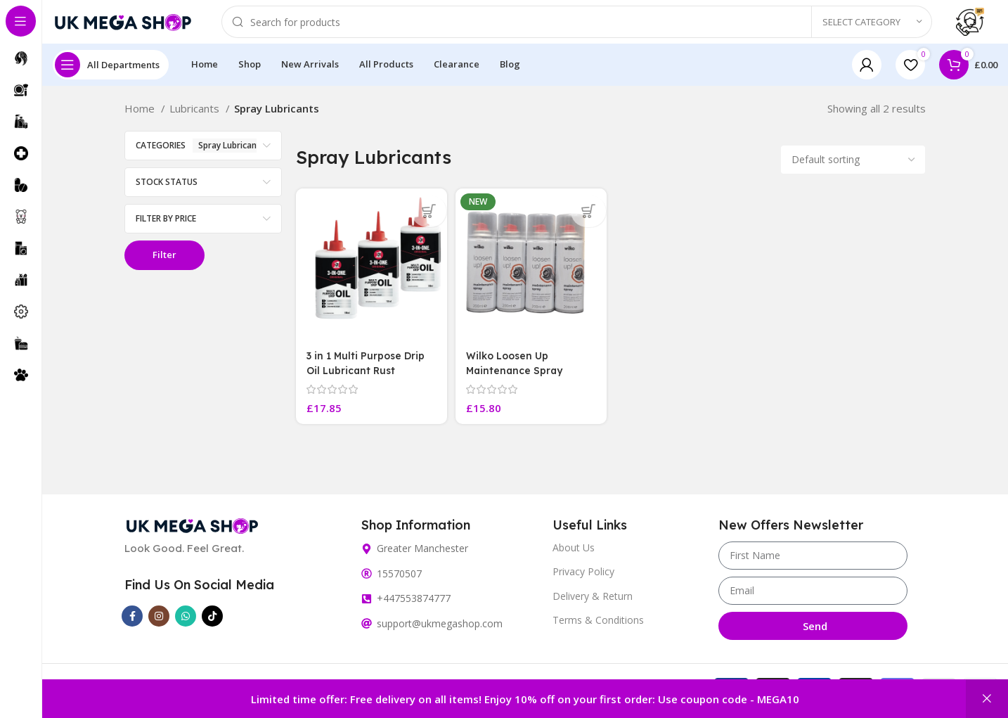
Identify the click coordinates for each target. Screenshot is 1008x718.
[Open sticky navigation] (111, 77)
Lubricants (195, 121)
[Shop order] (853, 172)
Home (140, 121)
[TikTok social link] (212, 624)
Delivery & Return (593, 603)
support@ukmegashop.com (440, 632)
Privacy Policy (583, 579)
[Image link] (192, 532)
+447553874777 (414, 606)
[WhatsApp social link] (185, 624)
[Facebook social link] (132, 624)
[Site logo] (123, 27)
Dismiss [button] (987, 698)
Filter (164, 267)
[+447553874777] (366, 606)
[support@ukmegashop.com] (366, 632)
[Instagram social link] (158, 624)
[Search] (576, 28)
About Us (574, 556)
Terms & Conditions (598, 627)
